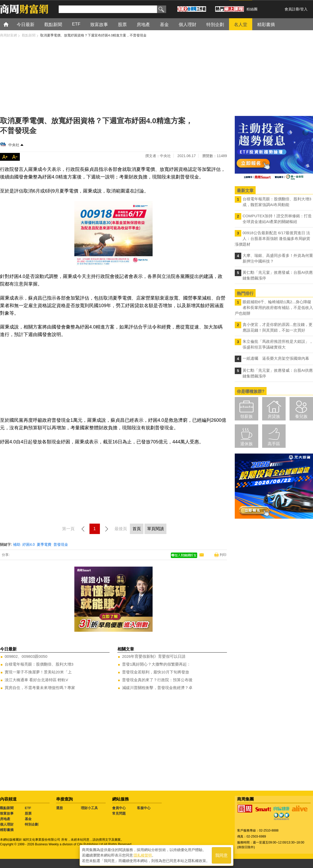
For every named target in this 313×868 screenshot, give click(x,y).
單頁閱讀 (155, 528)
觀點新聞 (7, 808)
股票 (28, 813)
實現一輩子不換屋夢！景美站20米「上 (38, 672)
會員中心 (119, 808)
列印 (223, 555)
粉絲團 (251, 9)
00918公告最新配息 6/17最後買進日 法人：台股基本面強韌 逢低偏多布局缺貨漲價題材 (272, 238)
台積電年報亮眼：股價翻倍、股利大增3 (39, 664)
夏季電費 (44, 544)
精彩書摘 (7, 830)
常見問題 (119, 813)
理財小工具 (89, 808)
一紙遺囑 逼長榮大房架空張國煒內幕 (276, 358)
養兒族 (301, 416)
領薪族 (246, 416)
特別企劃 (31, 824)
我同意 (221, 855)
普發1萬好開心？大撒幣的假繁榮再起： (156, 664)
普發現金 (60, 544)
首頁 (11, 24)
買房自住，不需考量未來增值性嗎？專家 (40, 687)
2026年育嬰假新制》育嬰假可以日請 (153, 656)
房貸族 (274, 416)
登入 (304, 9)
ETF (28, 808)
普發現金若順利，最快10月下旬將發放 (155, 672)
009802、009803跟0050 (26, 656)
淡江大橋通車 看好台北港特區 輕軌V (36, 680)
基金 (28, 819)
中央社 (13, 145)
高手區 (274, 444)
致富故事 (7, 813)
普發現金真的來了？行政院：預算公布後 (157, 680)
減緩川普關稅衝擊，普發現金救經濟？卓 (157, 687)
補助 (16, 544)
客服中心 (144, 808)
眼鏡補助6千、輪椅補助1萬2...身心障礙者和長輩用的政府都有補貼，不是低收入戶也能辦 (274, 307)
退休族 (246, 444)
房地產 (5, 819)
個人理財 (7, 824)
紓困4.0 (28, 544)
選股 (59, 808)
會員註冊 (292, 9)
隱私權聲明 (143, 855)
